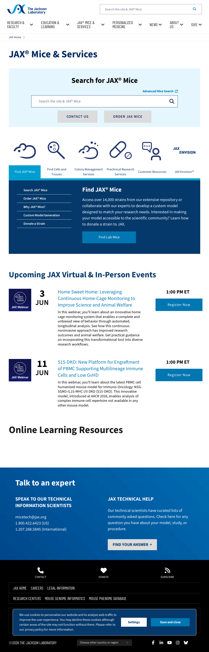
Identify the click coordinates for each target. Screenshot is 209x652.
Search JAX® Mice (35, 190)
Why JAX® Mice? (34, 207)
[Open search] (171, 101)
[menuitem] (20, 24)
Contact (41, 573)
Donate (104, 573)
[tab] (25, 158)
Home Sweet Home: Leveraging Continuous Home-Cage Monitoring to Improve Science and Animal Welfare (96, 298)
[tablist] (104, 158)
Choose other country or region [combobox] (104, 643)
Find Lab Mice (109, 237)
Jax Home (20, 587)
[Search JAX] (102, 101)
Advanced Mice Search (160, 91)
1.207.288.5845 (28, 529)
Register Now (179, 304)
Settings (134, 622)
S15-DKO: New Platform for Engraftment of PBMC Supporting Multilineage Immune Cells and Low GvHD (100, 369)
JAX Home (15, 37)
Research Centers (27, 598)
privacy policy (34, 629)
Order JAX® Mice (34, 198)
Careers (37, 587)
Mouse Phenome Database (108, 598)
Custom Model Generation (41, 215)
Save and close (170, 622)
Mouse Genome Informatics (65, 598)
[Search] (194, 9)
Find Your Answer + (132, 545)
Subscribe (167, 573)
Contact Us (78, 116)
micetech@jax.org (30, 517)
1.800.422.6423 (28, 523)
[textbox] (151, 9)
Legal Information (61, 587)
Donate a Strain (34, 223)
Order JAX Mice (127, 116)
